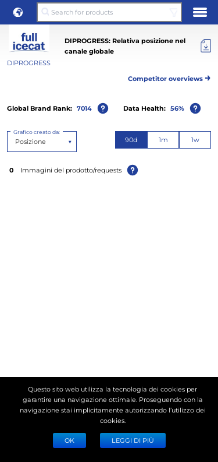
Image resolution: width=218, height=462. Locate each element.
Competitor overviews (169, 76)
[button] (18, 12)
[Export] (206, 46)
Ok (69, 440)
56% (177, 108)
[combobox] (16, 141)
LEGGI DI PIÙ (133, 440)
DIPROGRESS (29, 62)
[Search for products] (109, 12)
